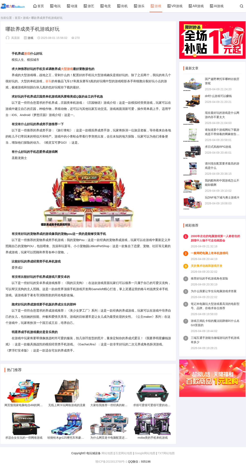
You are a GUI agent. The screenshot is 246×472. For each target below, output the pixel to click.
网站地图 (107, 453)
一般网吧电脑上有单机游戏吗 (209, 253)
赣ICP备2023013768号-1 (111, 461)
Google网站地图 (145, 453)
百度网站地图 (123, 453)
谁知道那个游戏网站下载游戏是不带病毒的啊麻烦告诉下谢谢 (222, 134)
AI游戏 (217, 6)
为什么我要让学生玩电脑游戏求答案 (214, 291)
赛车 (48, 81)
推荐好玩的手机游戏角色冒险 (209, 278)
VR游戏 (174, 6)
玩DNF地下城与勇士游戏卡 (222, 197)
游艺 (89, 6)
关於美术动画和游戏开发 (206, 265)
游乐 (139, 6)
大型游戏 (67, 69)
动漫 (72, 6)
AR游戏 (196, 6)
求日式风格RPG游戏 (218, 146)
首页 (38, 6)
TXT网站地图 (166, 453)
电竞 (105, 6)
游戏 (156, 6)
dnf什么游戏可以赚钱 (218, 96)
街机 (122, 6)
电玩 (55, 6)
